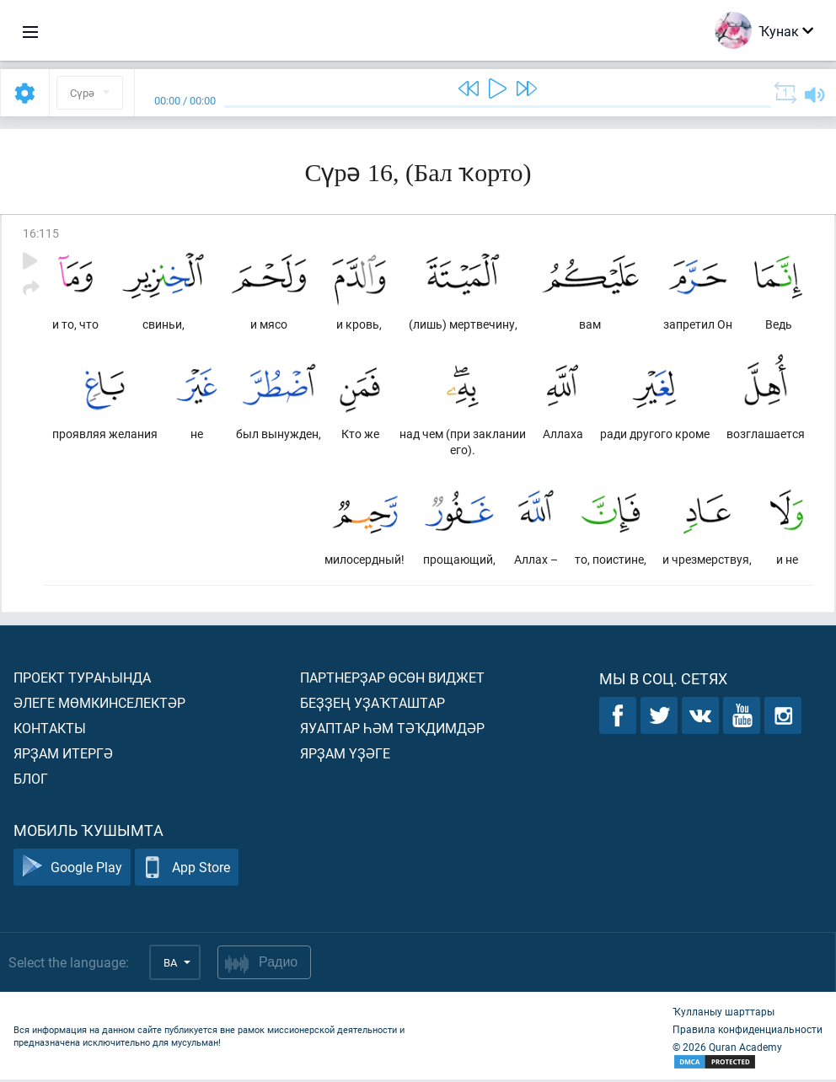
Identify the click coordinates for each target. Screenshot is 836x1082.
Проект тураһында (82, 679)
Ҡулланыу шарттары (723, 1013)
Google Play (72, 870)
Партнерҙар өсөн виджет (392, 679)
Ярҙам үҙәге (345, 755)
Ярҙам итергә (63, 755)
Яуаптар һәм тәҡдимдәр (392, 730)
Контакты (49, 730)
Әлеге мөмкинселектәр (99, 705)
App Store (186, 870)
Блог (30, 781)
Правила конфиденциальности (748, 1031)
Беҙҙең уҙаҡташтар (372, 705)
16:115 (41, 233)
